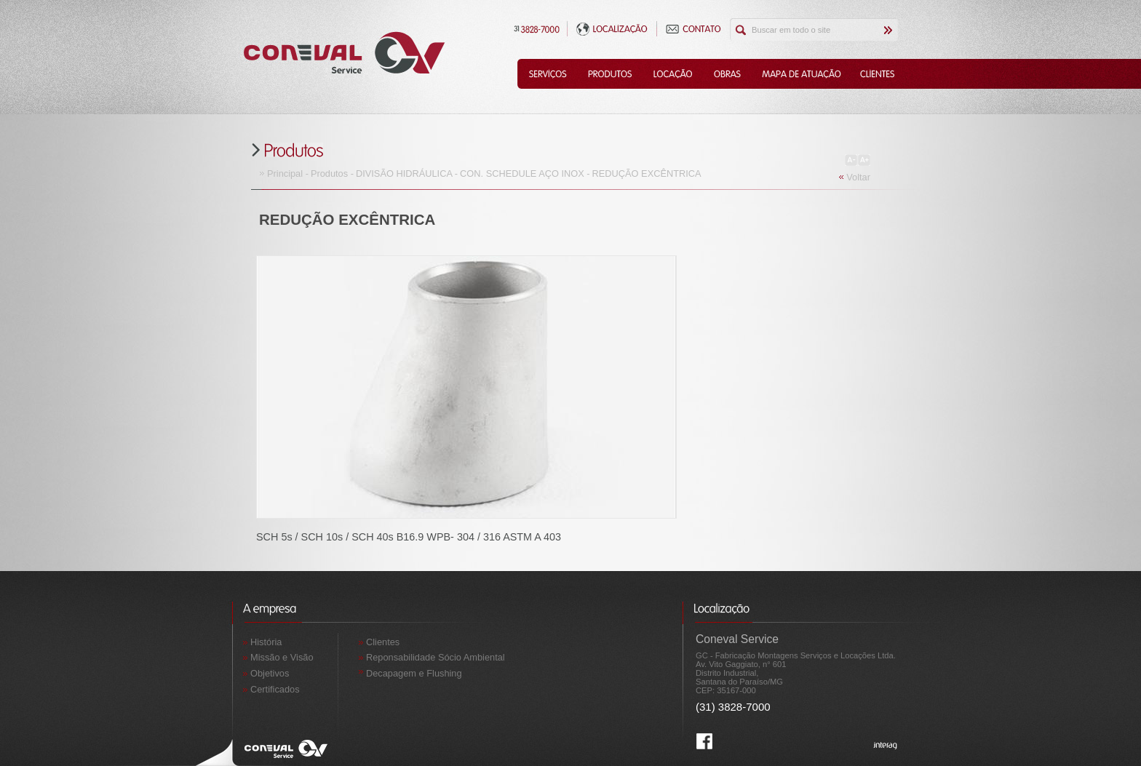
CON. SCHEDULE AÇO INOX (522, 173)
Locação (672, 73)
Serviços (547, 73)
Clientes (878, 73)
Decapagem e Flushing (414, 673)
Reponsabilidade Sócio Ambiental (435, 657)
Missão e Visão (282, 657)
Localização (612, 28)
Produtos (610, 73)
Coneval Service (344, 52)
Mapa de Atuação (801, 73)
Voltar (858, 177)
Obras (727, 73)
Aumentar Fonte (864, 160)
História (266, 642)
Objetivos (269, 673)
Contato (693, 28)
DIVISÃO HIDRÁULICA (404, 173)
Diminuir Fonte (851, 160)
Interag (885, 746)
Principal (285, 173)
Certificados (275, 689)
